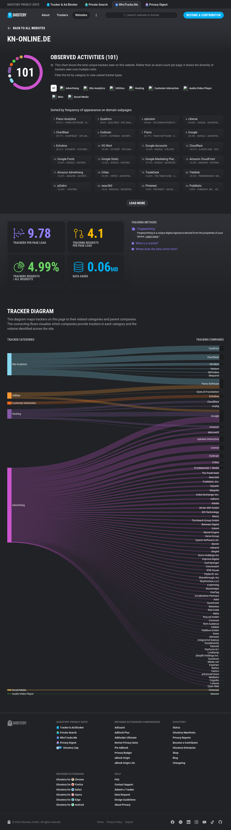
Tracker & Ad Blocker (62, 4)
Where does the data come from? (154, 249)
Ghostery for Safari (69, 789)
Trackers (62, 15)
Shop (175, 752)
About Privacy (122, 804)
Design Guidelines (125, 799)
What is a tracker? (144, 243)
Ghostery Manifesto (184, 732)
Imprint (129, 822)
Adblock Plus (122, 732)
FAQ (117, 779)
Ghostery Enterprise (184, 747)
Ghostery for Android (70, 804)
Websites (81, 15)
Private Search (96, 4)
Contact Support (124, 784)
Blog (175, 757)
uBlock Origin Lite (125, 762)
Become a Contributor (203, 15)
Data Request (122, 794)
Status (176, 727)
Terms (100, 822)
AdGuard (120, 727)
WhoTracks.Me (126, 4)
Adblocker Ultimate (126, 737)
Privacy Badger (123, 752)
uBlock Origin (122, 757)
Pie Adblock (121, 747)
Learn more (152, 236)
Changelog (179, 762)
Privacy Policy (114, 822)
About (45, 15)
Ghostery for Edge (68, 799)
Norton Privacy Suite (126, 742)
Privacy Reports (182, 737)
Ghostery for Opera (69, 794)
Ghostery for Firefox (69, 784)
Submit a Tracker (124, 789)
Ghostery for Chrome (70, 779)
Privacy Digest (156, 4)
